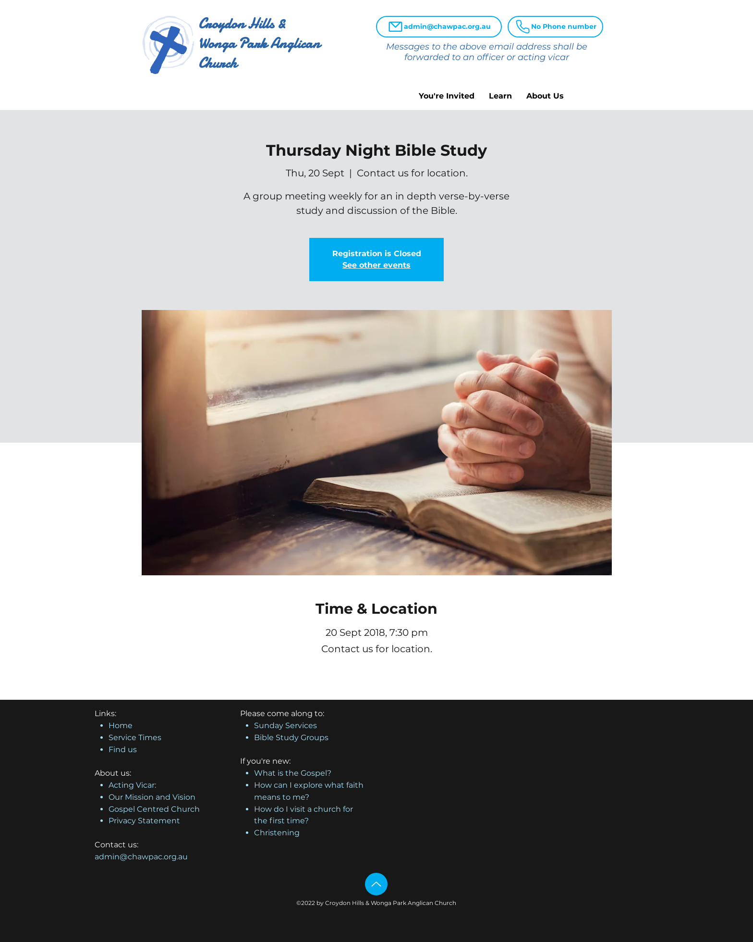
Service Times (135, 737)
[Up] (376, 884)
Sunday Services (285, 725)
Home (121, 725)
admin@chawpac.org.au (141, 856)
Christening (277, 832)
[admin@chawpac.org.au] (439, 26)
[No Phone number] (555, 26)
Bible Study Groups (291, 737)
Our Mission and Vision (152, 797)
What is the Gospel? (292, 773)
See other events (376, 265)
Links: (105, 713)
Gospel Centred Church (154, 809)
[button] (447, 96)
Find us (123, 749)
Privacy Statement (144, 820)
